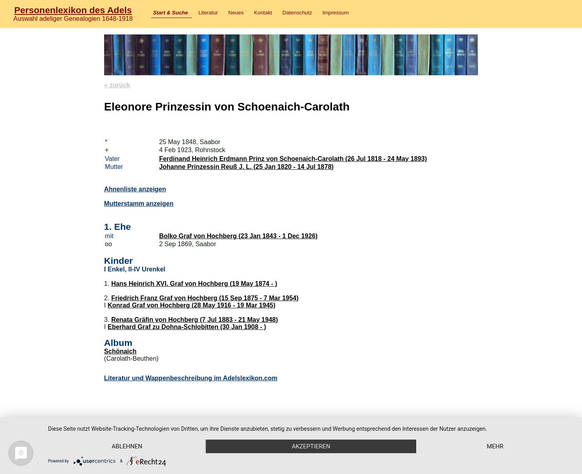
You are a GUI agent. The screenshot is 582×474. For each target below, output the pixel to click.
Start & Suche (170, 13)
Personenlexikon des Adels (73, 10)
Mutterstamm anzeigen (138, 203)
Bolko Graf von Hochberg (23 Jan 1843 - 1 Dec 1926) (238, 236)
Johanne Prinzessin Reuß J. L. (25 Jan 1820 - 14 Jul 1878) (246, 166)
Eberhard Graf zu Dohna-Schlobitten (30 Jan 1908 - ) (187, 326)
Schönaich (120, 351)
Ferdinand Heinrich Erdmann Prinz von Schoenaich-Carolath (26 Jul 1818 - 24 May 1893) (293, 158)
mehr (495, 446)
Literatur (208, 13)
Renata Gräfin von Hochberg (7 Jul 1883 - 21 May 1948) (194, 319)
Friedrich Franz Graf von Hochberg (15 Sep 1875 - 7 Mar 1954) (205, 298)
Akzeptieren (311, 446)
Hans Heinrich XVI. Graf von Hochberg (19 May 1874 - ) (194, 283)
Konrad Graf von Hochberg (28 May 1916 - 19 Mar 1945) (192, 305)
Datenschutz (297, 13)
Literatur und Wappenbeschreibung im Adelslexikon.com (191, 378)
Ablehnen (127, 446)
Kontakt (263, 13)
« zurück (117, 85)
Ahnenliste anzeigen (135, 189)
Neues (236, 13)
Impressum (335, 13)
